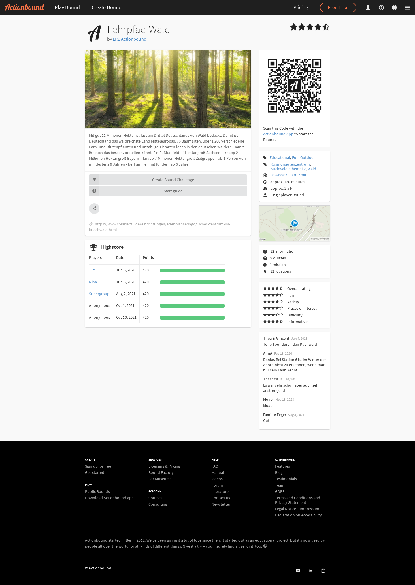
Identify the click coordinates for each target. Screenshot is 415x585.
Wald (312, 168)
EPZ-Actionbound (129, 39)
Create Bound (107, 7)
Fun (295, 157)
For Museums (159, 478)
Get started (94, 472)
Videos (217, 478)
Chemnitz (297, 168)
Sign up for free (98, 466)
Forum (217, 485)
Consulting (157, 504)
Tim (92, 270)
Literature (220, 491)
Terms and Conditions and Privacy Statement (297, 500)
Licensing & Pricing (164, 466)
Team (279, 485)
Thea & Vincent (276, 338)
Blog (279, 472)
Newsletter (221, 504)
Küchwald (279, 168)
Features (282, 466)
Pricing (300, 7)
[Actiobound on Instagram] (323, 570)
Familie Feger (274, 414)
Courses (155, 497)
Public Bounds (97, 491)
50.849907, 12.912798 (288, 175)
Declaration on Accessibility (298, 514)
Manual (218, 472)
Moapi (268, 399)
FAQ (215, 466)
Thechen (270, 378)
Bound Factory (161, 472)
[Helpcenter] (382, 7)
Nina (93, 281)
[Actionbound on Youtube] (298, 570)
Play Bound (67, 7)
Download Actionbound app (109, 497)
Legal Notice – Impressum (297, 508)
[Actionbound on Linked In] (310, 570)
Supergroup (99, 293)
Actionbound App (278, 133)
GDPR (280, 491)
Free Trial (338, 7)
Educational (280, 157)
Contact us (221, 497)
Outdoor (307, 157)
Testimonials (286, 478)
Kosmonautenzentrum (290, 164)
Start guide (135, 191)
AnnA (267, 353)
